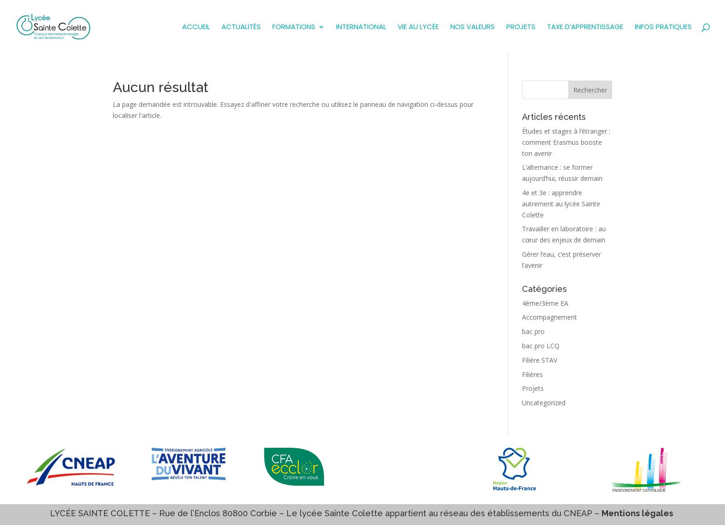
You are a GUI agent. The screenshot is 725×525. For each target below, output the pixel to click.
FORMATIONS (293, 27)
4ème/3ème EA (545, 303)
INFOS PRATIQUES (663, 27)
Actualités (241, 27)
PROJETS (520, 27)
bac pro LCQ (540, 345)
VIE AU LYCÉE (418, 27)
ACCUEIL (196, 27)
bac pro (533, 331)
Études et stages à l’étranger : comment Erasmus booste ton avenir (566, 142)
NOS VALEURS (472, 27)
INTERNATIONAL (361, 27)
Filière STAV (539, 360)
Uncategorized (543, 402)
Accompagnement (549, 317)
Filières (532, 374)
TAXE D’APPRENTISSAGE (585, 27)
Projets (533, 388)
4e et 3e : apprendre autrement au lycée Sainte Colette (561, 203)
